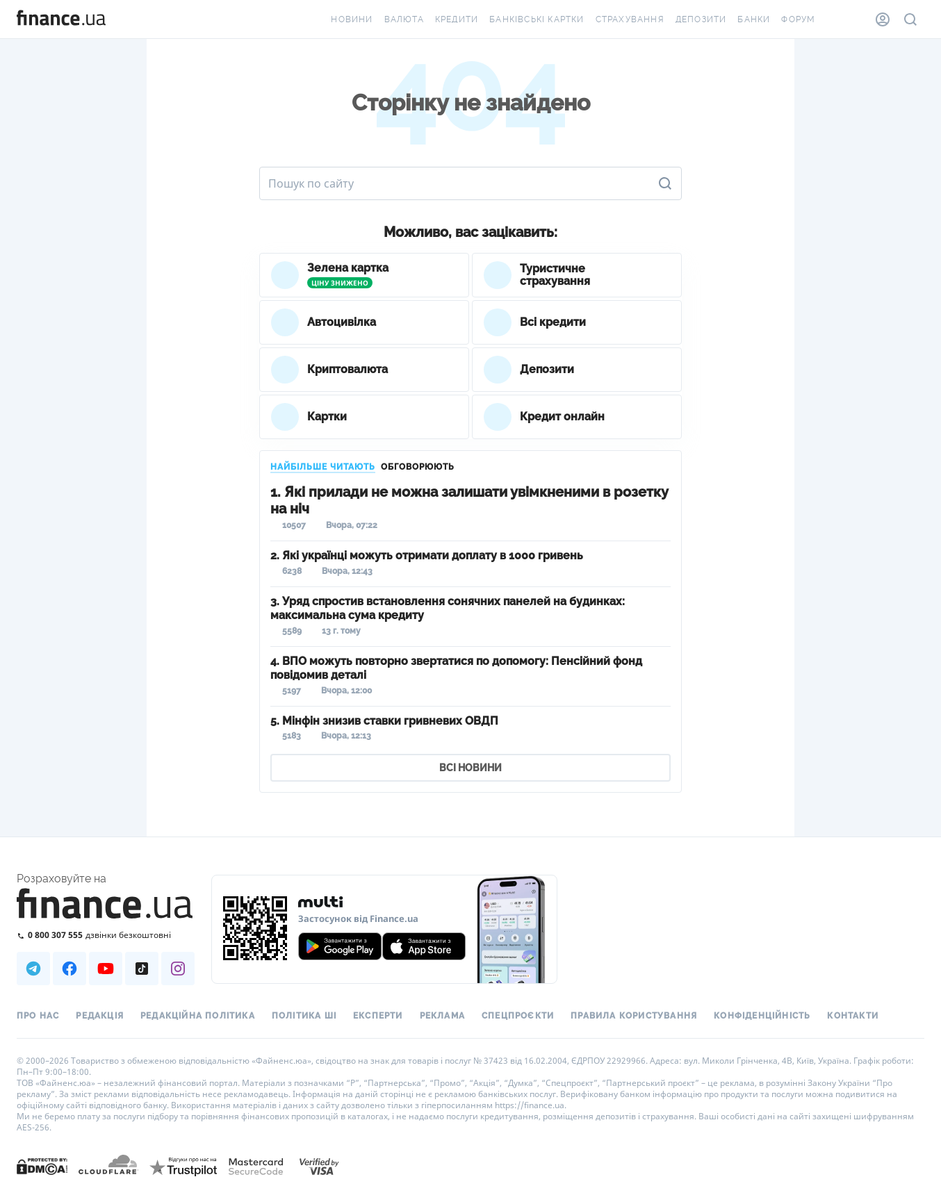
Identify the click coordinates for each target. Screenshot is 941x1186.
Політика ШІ (304, 1016)
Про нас (38, 1016)
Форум (798, 19)
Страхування (630, 19)
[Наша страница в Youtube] (105, 968)
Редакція (100, 1016)
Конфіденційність (762, 1016)
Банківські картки (536, 19)
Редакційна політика (197, 1016)
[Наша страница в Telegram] (33, 968)
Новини (352, 19)
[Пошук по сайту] (910, 19)
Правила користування (634, 1016)
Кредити (456, 19)
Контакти (852, 1016)
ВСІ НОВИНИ (470, 767)
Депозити (701, 19)
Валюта (404, 19)
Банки (753, 19)
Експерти (378, 1016)
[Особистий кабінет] (883, 19)
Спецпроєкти (518, 1016)
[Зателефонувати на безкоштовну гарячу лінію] (106, 935)
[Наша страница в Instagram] (178, 968)
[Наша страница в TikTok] (141, 968)
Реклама (442, 1016)
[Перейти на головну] (61, 19)
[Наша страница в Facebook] (69, 968)
